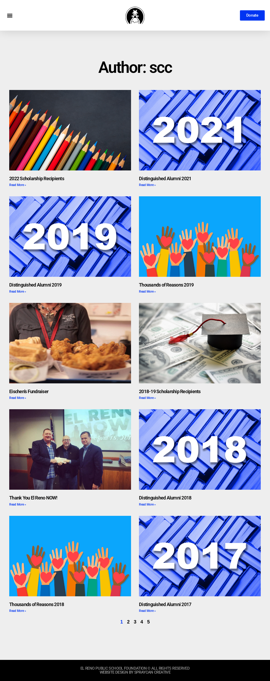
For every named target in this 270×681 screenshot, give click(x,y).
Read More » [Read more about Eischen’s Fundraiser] (17, 398)
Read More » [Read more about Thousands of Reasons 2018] (17, 611)
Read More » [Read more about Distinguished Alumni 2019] (17, 291)
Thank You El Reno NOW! (33, 498)
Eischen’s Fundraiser (28, 391)
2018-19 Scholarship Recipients (170, 391)
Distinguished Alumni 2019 (35, 285)
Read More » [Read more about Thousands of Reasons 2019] (147, 291)
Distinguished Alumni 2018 (165, 498)
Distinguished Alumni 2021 (165, 178)
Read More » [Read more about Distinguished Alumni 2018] (147, 504)
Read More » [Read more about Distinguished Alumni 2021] (147, 185)
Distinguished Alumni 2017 (165, 604)
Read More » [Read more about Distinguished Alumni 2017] (147, 611)
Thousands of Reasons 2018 (36, 604)
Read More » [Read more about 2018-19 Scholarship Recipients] (147, 398)
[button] (9, 15)
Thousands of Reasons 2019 (166, 285)
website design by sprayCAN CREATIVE (135, 672)
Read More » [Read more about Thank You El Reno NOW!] (17, 504)
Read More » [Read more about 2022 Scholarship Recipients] (17, 185)
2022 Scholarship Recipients (36, 178)
